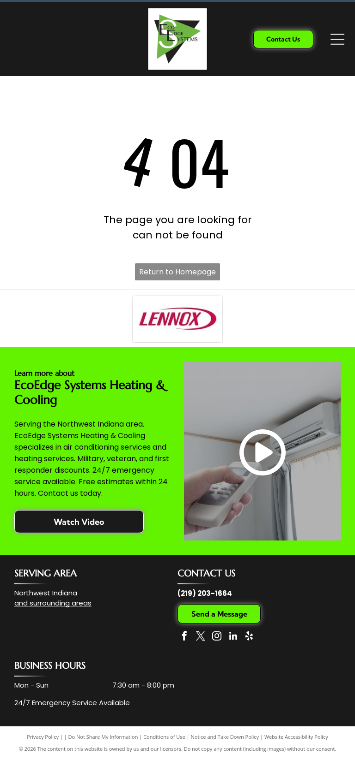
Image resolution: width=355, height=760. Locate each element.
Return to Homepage (177, 272)
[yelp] (249, 637)
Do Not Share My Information (103, 736)
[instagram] (217, 637)
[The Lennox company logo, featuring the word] (177, 319)
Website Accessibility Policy (296, 736)
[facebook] (184, 637)
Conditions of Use (164, 736)
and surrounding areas (53, 603)
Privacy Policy (43, 736)
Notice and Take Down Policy (225, 736)
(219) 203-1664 (205, 593)
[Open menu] (337, 39)
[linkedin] (233, 637)
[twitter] (201, 637)
